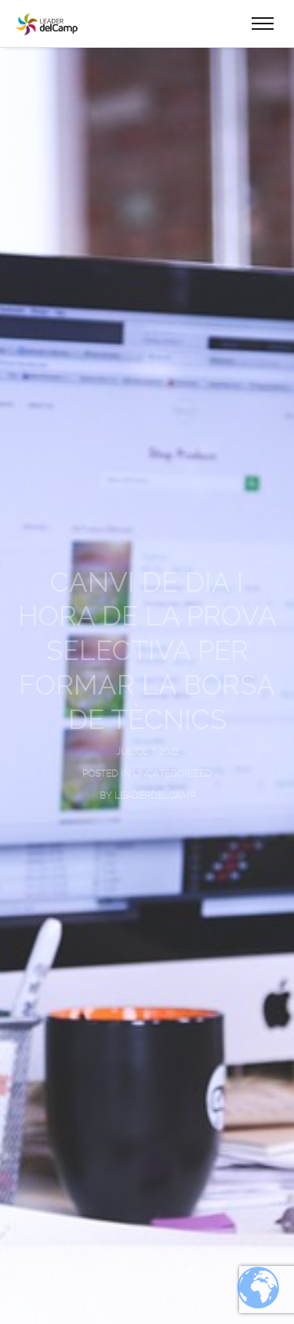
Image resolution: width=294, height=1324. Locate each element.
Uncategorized (172, 773)
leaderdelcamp (154, 795)
